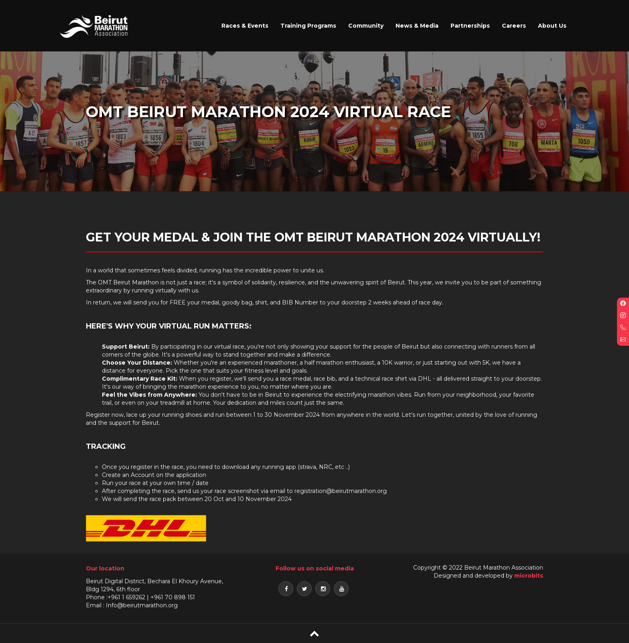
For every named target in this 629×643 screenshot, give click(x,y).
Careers (514, 25)
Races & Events (244, 25)
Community (365, 25)
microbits (528, 575)
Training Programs (308, 25)
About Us (552, 25)
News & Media (417, 25)
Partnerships (470, 25)
